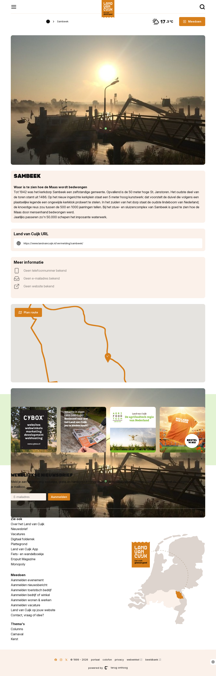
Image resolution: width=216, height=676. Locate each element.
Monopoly (18, 564)
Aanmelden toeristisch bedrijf (31, 590)
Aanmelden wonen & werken (31, 600)
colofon (107, 659)
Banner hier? (190, 459)
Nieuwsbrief (19, 529)
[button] (201, 458)
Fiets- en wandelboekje (27, 554)
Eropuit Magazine (23, 559)
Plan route (28, 312)
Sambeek (62, 21)
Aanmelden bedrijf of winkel (30, 595)
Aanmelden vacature (25, 605)
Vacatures (18, 534)
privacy (119, 659)
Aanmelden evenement (27, 580)
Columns (17, 629)
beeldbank (151, 659)
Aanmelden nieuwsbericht (29, 585)
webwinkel (133, 659)
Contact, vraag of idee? (27, 615)
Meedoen (192, 21)
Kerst (14, 639)
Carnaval (17, 634)
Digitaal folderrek (23, 539)
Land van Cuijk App (24, 549)
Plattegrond (19, 544)
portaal (95, 659)
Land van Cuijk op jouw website (33, 610)
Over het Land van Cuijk (27, 524)
